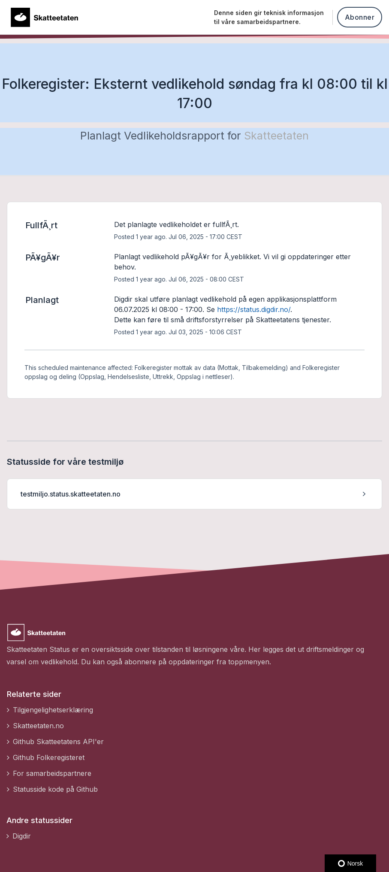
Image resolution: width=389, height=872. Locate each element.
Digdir (21, 836)
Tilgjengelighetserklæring (53, 709)
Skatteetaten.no (38, 725)
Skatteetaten (276, 135)
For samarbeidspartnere (52, 773)
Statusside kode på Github (55, 789)
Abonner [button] (360, 17)
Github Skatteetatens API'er (58, 741)
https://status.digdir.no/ (253, 309)
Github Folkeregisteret (48, 757)
